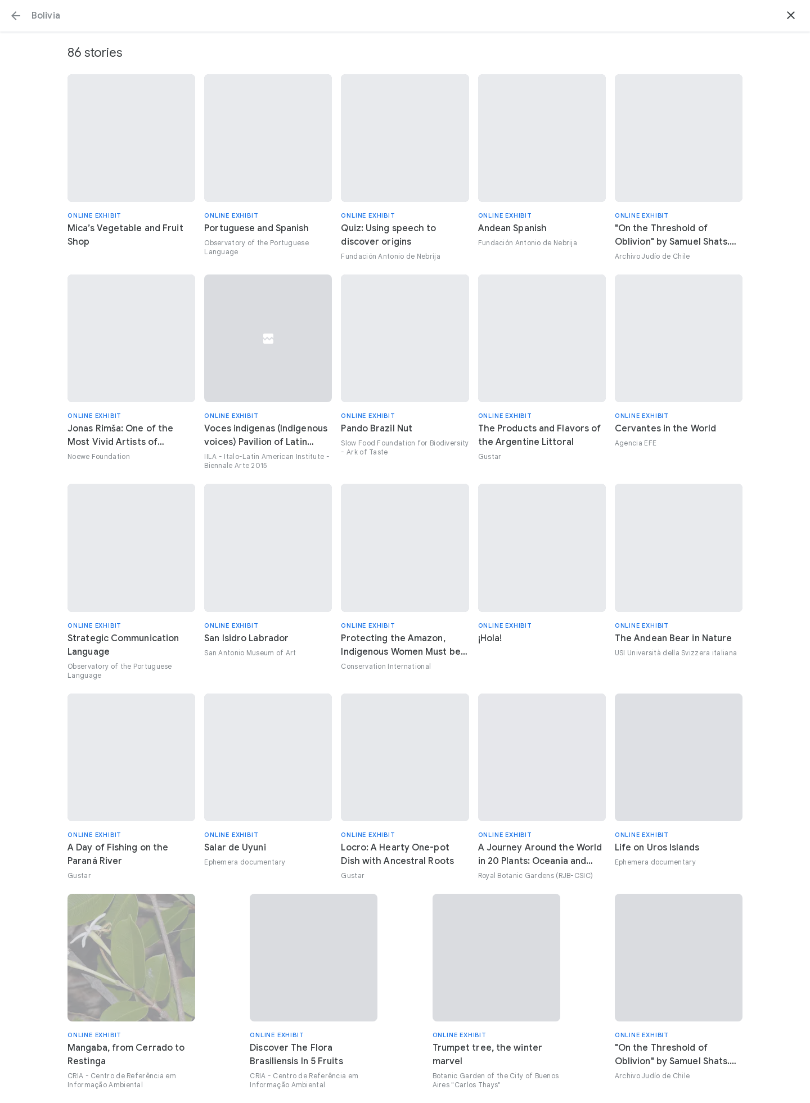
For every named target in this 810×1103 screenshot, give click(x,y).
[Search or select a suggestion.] (405, 15)
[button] (15, 15)
